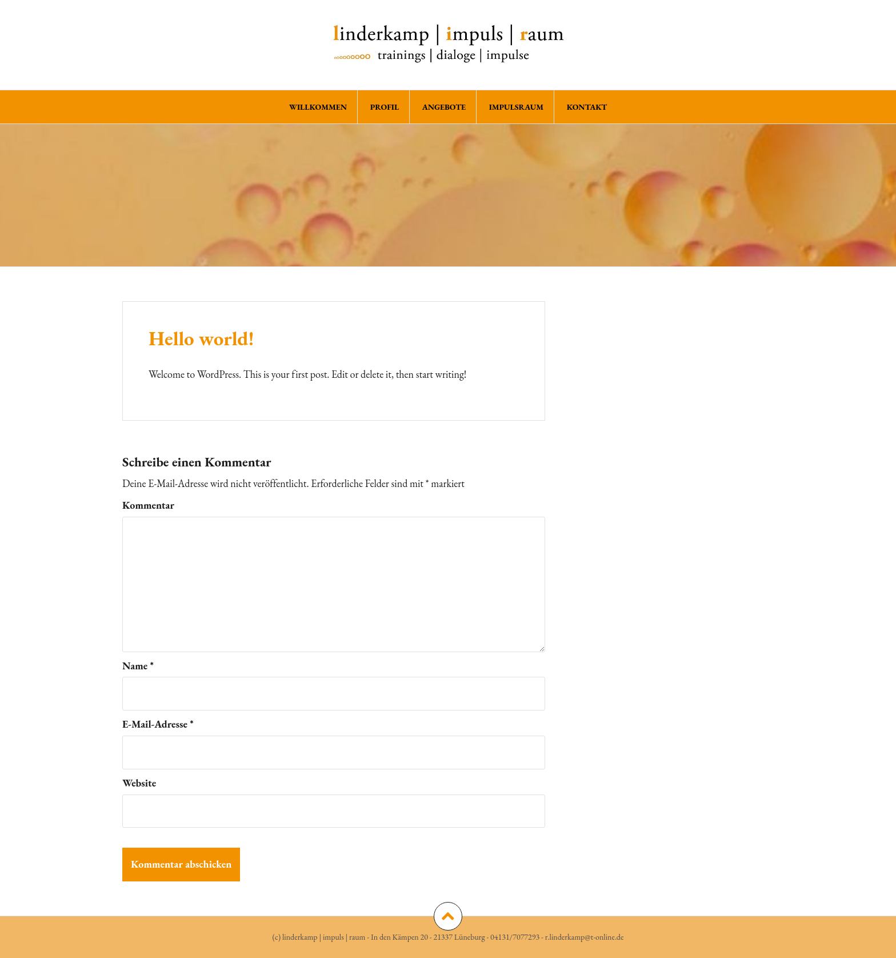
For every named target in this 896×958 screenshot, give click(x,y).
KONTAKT (587, 107)
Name (138, 665)
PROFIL (384, 107)
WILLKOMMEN (318, 107)
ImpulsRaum (516, 107)
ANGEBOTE (444, 107)
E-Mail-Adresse (158, 724)
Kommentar (148, 505)
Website (139, 782)
